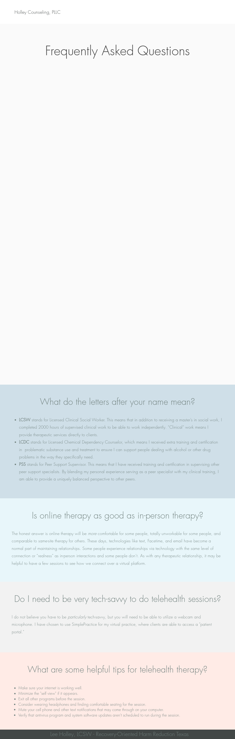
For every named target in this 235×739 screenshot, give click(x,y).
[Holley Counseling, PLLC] (37, 12)
